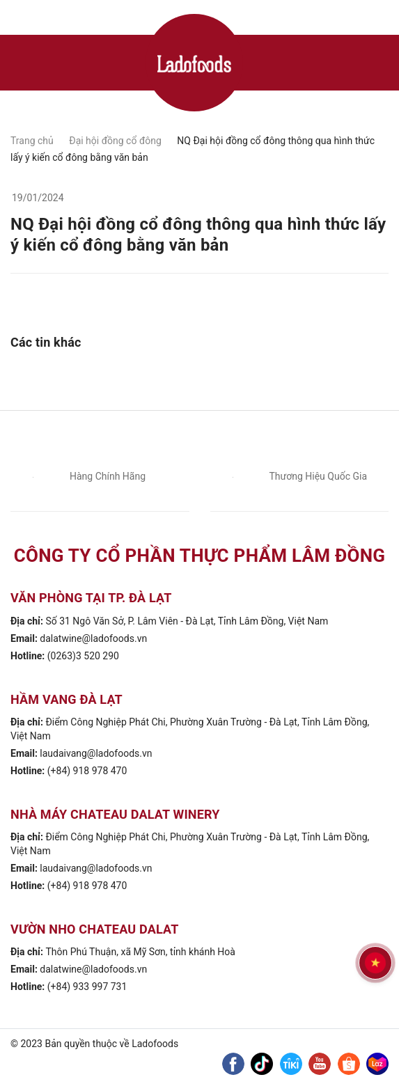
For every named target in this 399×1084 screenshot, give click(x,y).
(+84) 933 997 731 (87, 986)
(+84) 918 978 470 (87, 770)
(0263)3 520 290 (83, 655)
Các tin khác (45, 342)
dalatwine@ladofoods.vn (93, 638)
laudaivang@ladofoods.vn (96, 753)
